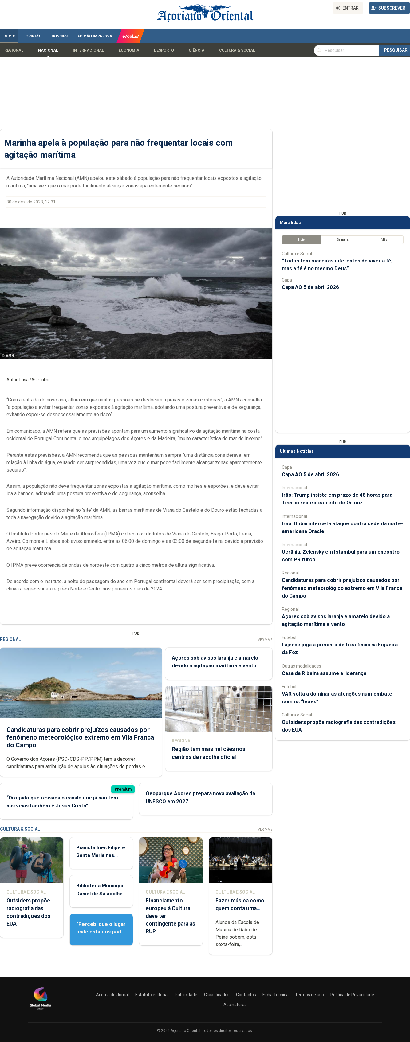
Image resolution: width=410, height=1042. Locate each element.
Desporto (164, 50)
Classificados (217, 994)
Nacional (48, 50)
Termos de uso (309, 994)
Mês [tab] (384, 240)
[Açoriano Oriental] (40, 1010)
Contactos (246, 994)
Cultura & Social (237, 50)
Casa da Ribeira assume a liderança (324, 673)
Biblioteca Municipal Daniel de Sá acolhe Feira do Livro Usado (100, 893)
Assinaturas (235, 1004)
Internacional (88, 50)
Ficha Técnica (275, 994)
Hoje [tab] (301, 240)
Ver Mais (265, 640)
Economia (129, 50)
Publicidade (186, 994)
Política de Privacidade (352, 994)
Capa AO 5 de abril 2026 (310, 287)
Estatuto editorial (151, 994)
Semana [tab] (343, 240)
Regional (13, 50)
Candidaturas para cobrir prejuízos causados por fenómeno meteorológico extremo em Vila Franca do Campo (80, 737)
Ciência (196, 50)
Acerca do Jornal (112, 994)
